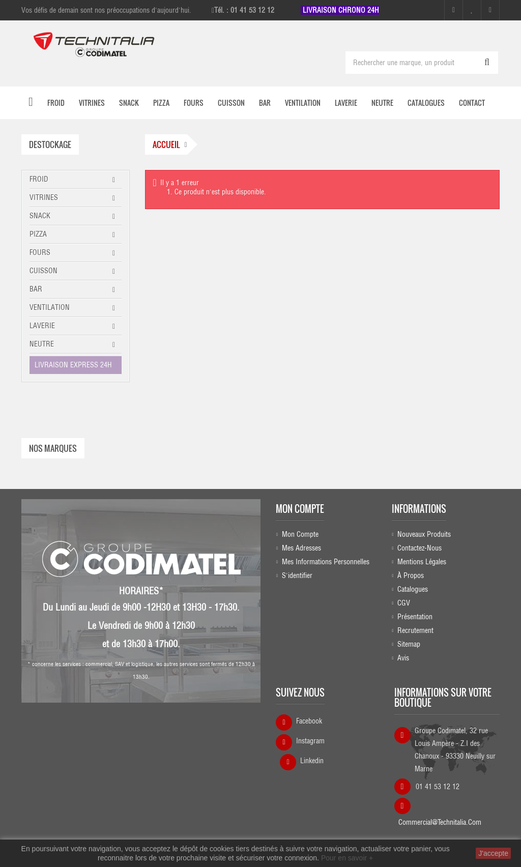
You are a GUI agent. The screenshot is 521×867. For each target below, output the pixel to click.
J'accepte (493, 853)
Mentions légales (421, 561)
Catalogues (412, 589)
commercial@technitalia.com (439, 818)
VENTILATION (50, 307)
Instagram (310, 740)
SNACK (40, 215)
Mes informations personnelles (325, 561)
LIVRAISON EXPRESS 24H (73, 364)
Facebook (309, 721)
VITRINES (44, 197)
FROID (39, 179)
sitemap (408, 644)
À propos (410, 575)
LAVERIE (42, 325)
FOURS (40, 252)
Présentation (414, 616)
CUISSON (43, 270)
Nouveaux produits (424, 534)
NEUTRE (42, 344)
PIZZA (38, 234)
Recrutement (415, 630)
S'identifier (297, 575)
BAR (36, 289)
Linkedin (312, 760)
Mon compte (300, 508)
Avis (403, 657)
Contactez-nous (419, 548)
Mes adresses (301, 548)
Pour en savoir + (347, 858)
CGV (403, 603)
